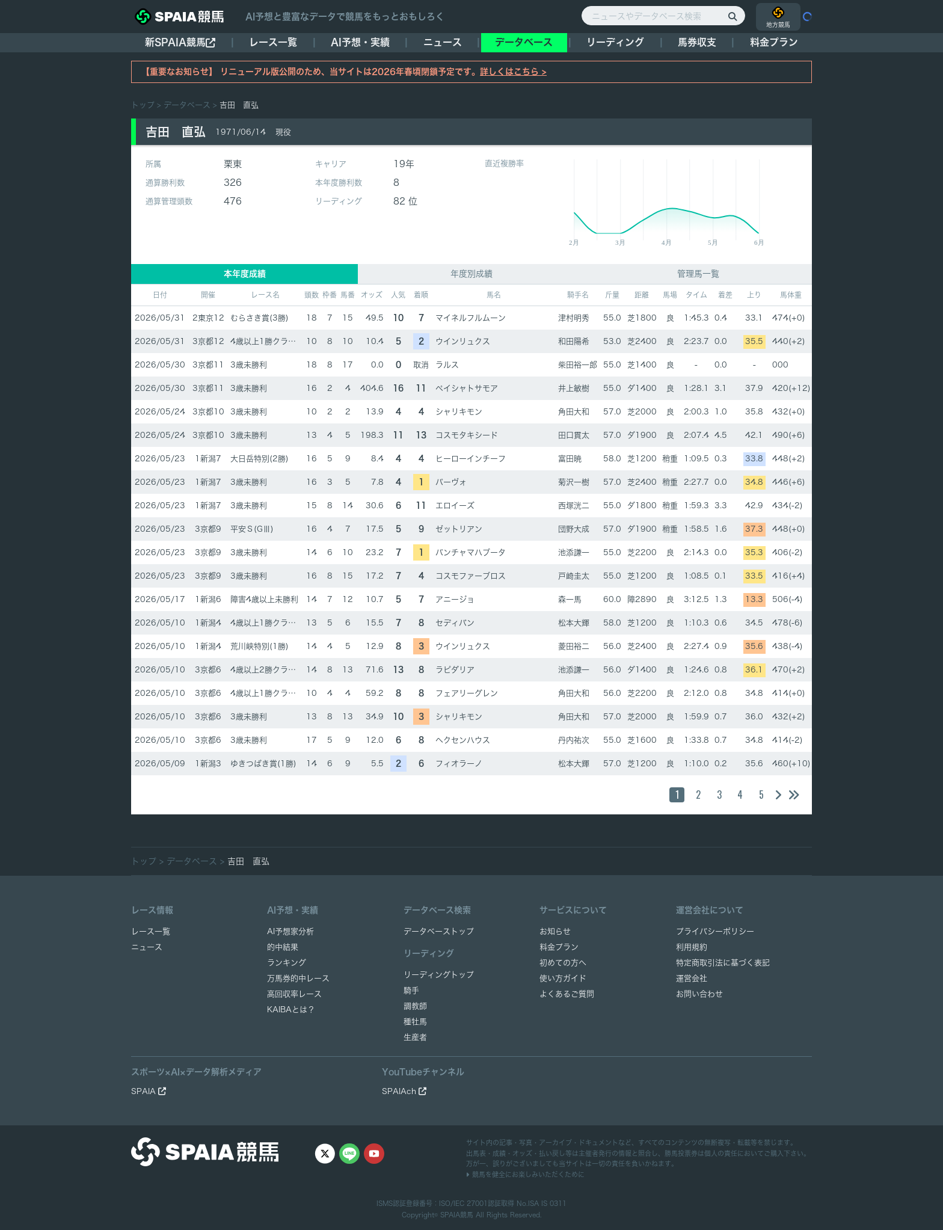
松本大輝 (573, 623)
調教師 (415, 1006)
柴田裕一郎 (577, 365)
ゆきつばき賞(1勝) (263, 763)
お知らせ (555, 931)
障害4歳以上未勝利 (264, 599)
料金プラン (559, 947)
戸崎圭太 (573, 576)
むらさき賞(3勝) (259, 318)
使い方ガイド (562, 978)
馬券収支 (697, 42)
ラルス (447, 365)
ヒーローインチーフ (470, 459)
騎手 (411, 990)
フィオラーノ (458, 763)
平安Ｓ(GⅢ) (252, 529)
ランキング (286, 963)
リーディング (615, 42)
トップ (143, 105)
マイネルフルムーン (470, 318)
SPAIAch (404, 1091)
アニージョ (455, 599)
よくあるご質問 (566, 994)
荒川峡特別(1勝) (259, 646)
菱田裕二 (573, 646)
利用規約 (691, 947)
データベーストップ (439, 931)
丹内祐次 (573, 740)
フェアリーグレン (466, 693)
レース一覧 (273, 42)
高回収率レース (294, 994)
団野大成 (573, 529)
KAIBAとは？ (291, 1009)
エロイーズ (455, 505)
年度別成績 (471, 273)
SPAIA (148, 1091)
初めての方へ (562, 963)
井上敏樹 (573, 388)
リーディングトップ (439, 975)
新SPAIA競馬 (180, 42)
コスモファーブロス (470, 576)
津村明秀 (573, 318)
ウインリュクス (462, 341)
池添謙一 (573, 552)
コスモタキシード (466, 435)
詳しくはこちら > (513, 71)
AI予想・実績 (360, 42)
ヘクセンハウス (462, 740)
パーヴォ (451, 482)
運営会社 (691, 978)
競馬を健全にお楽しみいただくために (525, 1174)
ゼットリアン (458, 529)
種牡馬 (415, 1022)
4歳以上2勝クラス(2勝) (272, 670)
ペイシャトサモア (466, 388)
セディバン (455, 623)
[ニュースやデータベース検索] (663, 15)
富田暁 (570, 459)
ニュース (442, 42)
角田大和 (573, 412)
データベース (524, 42)
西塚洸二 (573, 505)
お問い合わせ (699, 994)
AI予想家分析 (290, 931)
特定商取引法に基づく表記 (723, 963)
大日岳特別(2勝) (259, 459)
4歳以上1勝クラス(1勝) (272, 341)
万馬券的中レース (298, 978)
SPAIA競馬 (456, 1214)
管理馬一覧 (698, 273)
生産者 (415, 1037)
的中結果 (282, 947)
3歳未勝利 (248, 365)
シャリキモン (458, 412)
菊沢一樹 (573, 482)
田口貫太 (573, 435)
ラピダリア (455, 670)
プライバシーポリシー (715, 931)
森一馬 (570, 599)
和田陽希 (573, 341)
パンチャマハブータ (470, 552)
